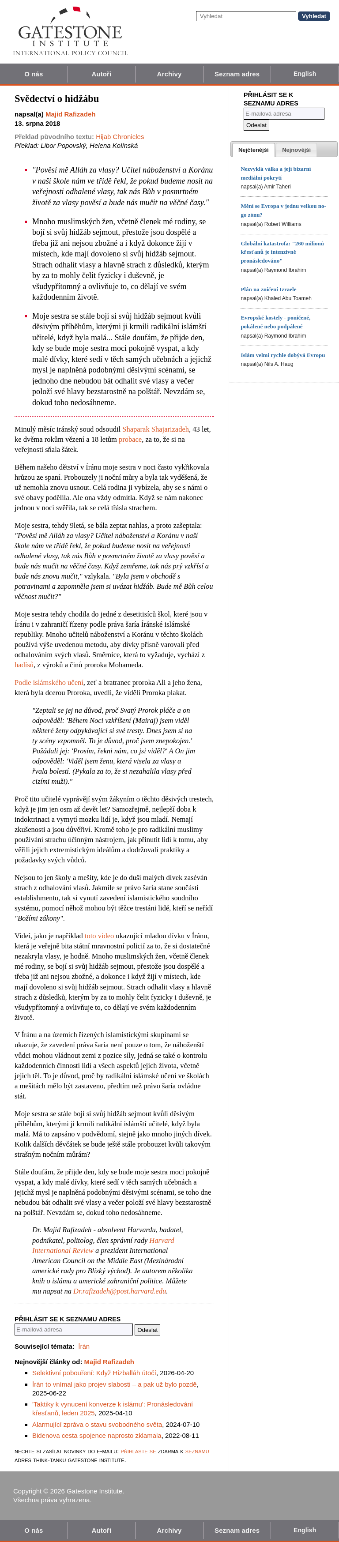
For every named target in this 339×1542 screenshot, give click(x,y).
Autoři (102, 74)
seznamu (197, 1451)
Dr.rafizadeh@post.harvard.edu (119, 1291)
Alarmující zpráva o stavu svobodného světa (97, 1424)
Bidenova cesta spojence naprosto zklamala (97, 1435)
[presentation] (254, 150)
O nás (33, 74)
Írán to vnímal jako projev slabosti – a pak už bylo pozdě (114, 1384)
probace (130, 439)
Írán (84, 1346)
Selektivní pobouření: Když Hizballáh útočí (94, 1373)
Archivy (169, 74)
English (305, 73)
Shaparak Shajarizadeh (155, 429)
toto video (99, 936)
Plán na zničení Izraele (268, 289)
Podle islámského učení (49, 682)
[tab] (253, 150)
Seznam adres (237, 74)
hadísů (24, 665)
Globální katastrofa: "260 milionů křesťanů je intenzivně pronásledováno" (282, 252)
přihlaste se (138, 1451)
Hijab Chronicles (120, 136)
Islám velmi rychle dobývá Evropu (283, 355)
